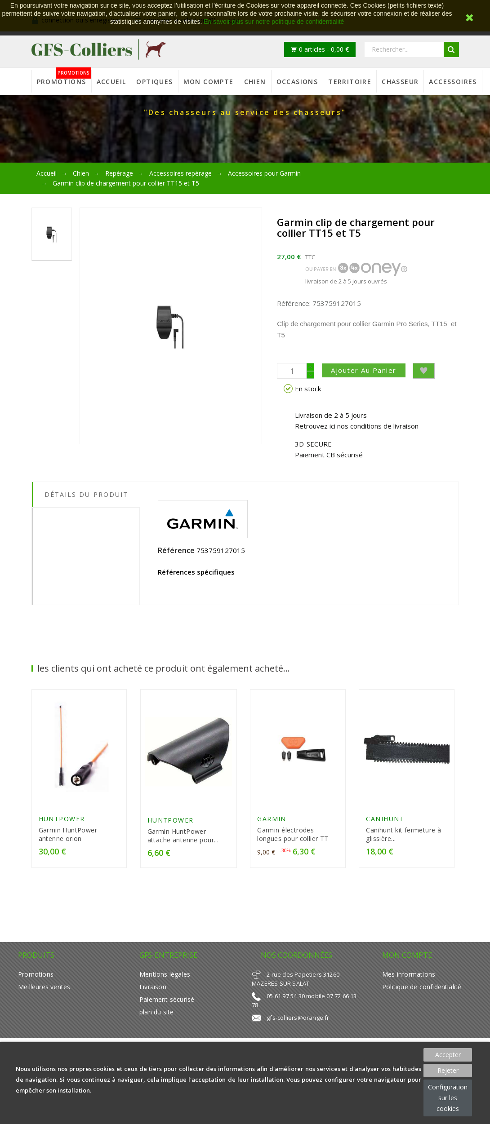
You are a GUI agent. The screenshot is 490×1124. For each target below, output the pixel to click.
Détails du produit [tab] (87, 494)
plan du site (156, 1012)
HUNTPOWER (62, 818)
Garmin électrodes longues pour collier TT (293, 834)
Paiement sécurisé (166, 999)
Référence (176, 550)
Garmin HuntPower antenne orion (68, 834)
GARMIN (271, 818)
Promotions (35, 974)
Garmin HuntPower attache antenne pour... (183, 835)
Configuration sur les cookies (448, 1098)
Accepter (448, 1054)
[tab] (86, 514)
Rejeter (448, 1070)
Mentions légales (164, 974)
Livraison (152, 986)
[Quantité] (292, 371)
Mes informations (408, 974)
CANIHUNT (385, 818)
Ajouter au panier (363, 370)
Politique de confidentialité (421, 986)
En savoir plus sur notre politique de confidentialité (274, 21)
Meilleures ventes (44, 986)
